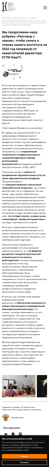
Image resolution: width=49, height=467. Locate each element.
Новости (33, 18)
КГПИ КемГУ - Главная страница (14, 18)
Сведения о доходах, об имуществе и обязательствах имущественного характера (21, 408)
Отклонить (24, 462)
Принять (24, 456)
